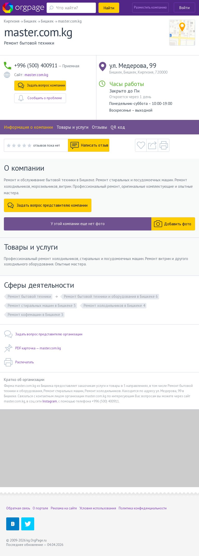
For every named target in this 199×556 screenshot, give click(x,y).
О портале (40, 508)
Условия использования (98, 508)
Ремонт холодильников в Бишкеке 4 (114, 305)
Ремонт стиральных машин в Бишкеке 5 (42, 305)
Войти (184, 7)
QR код (118, 127)
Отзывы (99, 127)
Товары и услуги (72, 127)
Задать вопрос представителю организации (43, 334)
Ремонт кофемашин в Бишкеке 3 (35, 314)
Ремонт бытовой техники (29, 296)
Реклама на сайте (64, 508)
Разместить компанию (150, 7)
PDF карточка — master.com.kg (32, 348)
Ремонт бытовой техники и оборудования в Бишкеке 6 (111, 296)
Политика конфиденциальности (143, 508)
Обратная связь (18, 508)
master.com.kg (36, 74)
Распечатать (19, 362)
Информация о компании (28, 127)
